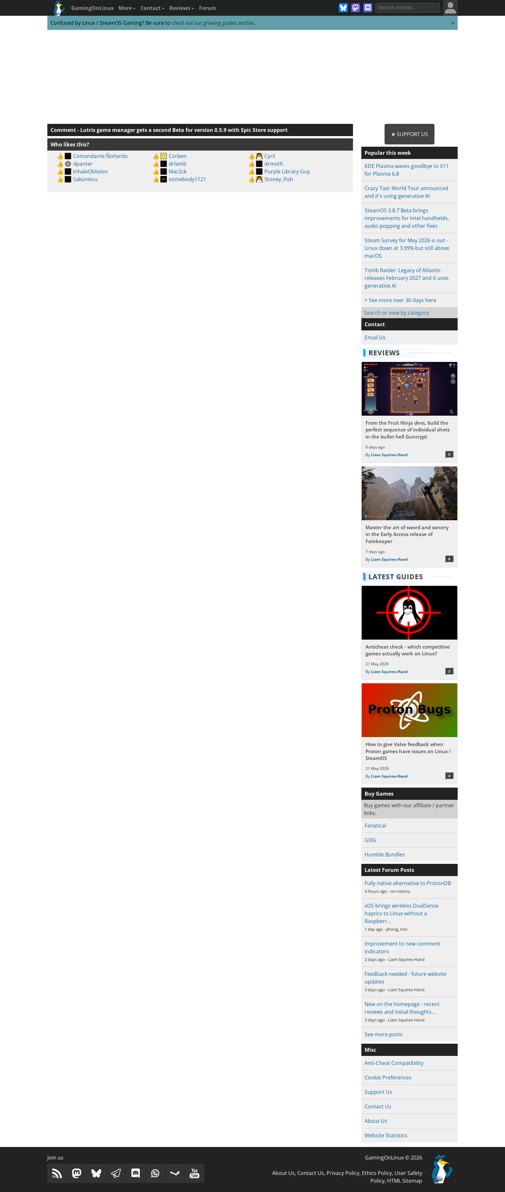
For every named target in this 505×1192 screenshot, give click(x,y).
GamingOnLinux (92, 8)
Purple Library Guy (287, 171)
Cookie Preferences (388, 1077)
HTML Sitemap (404, 1180)
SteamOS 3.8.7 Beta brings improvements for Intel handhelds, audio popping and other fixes (407, 218)
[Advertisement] (252, 77)
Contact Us (378, 1106)
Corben (178, 156)
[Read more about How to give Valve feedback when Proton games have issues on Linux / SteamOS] (409, 733)
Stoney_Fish (278, 179)
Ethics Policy (377, 1173)
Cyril (269, 156)
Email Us (375, 337)
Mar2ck (177, 171)
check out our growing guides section (213, 22)
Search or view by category (396, 312)
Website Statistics (386, 1135)
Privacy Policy (343, 1173)
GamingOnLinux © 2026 (393, 1157)
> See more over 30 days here (400, 300)
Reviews (181, 8)
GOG (370, 840)
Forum (207, 8)
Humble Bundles (385, 854)
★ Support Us (409, 134)
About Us (376, 1120)
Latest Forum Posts (389, 869)
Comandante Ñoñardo (100, 156)
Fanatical (375, 825)
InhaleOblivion (90, 171)
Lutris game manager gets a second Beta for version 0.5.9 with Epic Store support (184, 130)
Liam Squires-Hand (389, 454)
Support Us (378, 1091)
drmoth (273, 163)
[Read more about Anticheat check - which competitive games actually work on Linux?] (409, 633)
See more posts (384, 1034)
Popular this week (388, 152)
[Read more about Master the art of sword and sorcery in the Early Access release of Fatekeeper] (409, 517)
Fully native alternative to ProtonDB (408, 883)
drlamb (177, 163)
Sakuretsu (85, 179)
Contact (152, 8)
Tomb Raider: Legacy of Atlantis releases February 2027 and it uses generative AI (407, 278)
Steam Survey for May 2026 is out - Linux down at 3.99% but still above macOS (407, 248)
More (127, 8)
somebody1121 (187, 179)
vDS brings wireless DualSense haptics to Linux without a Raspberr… (402, 913)
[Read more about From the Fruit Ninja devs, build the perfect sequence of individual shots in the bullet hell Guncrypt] (409, 412)
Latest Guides (395, 576)
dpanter (83, 163)
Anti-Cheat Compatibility (394, 1063)
